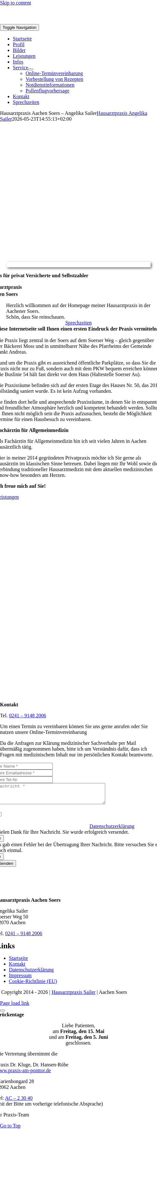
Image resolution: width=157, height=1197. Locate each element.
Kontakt (17, 967)
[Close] (2, 1014)
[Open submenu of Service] (30, 69)
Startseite (18, 962)
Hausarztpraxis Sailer (73, 996)
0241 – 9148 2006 (27, 715)
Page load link (14, 1007)
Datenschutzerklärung (112, 830)
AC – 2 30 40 (19, 1102)
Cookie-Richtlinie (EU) (33, 985)
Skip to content (15, 2)
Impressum (20, 979)
